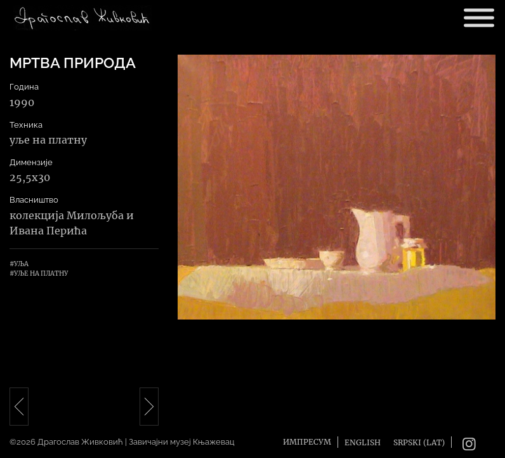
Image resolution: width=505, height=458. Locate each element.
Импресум (307, 442)
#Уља (19, 264)
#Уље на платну (39, 273)
